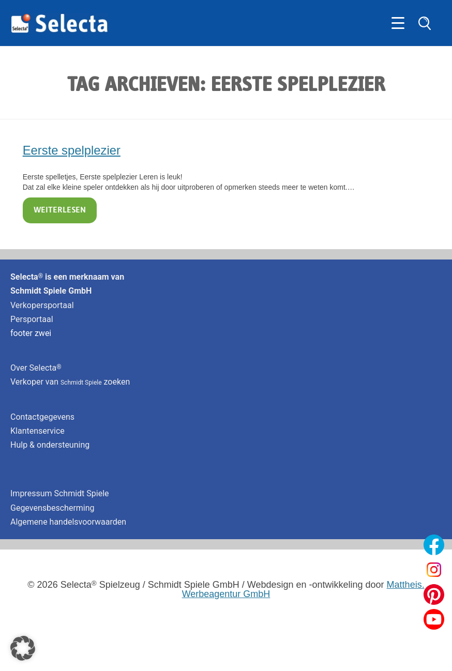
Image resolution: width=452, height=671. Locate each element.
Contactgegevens (42, 417)
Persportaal (31, 319)
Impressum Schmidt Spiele (60, 493)
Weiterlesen (60, 210)
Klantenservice (37, 431)
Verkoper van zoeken (70, 382)
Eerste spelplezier (71, 150)
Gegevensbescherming (52, 508)
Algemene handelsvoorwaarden (68, 522)
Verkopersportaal (42, 305)
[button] (23, 648)
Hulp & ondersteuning (49, 445)
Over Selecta (36, 368)
